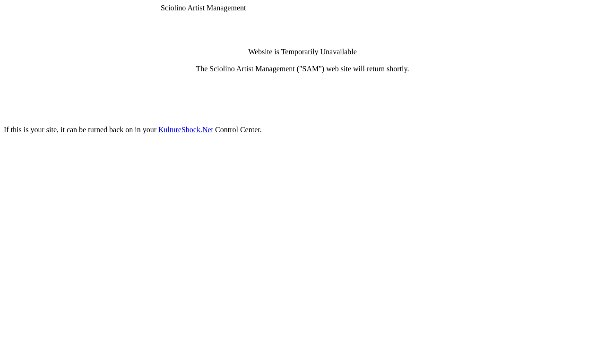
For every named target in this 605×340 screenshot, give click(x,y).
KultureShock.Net (185, 130)
